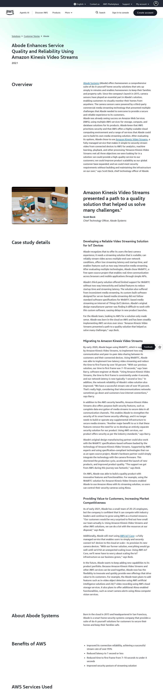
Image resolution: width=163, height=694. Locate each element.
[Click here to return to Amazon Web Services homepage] (10, 14)
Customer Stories (32, 36)
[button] (41, 12)
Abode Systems (91, 83)
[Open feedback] (159, 347)
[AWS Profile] (156, 3)
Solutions (16, 36)
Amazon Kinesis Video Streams (132, 139)
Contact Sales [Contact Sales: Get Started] (90, 511)
